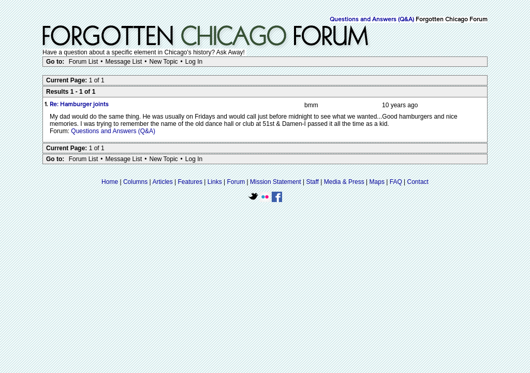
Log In (193, 61)
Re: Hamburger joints (79, 105)
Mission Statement (275, 181)
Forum (236, 181)
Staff (312, 181)
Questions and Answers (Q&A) (372, 20)
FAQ (396, 181)
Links (215, 181)
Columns (135, 181)
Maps (377, 181)
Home (109, 181)
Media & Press (344, 181)
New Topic (163, 61)
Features (190, 181)
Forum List (83, 61)
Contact (418, 181)
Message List (124, 61)
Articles (162, 181)
